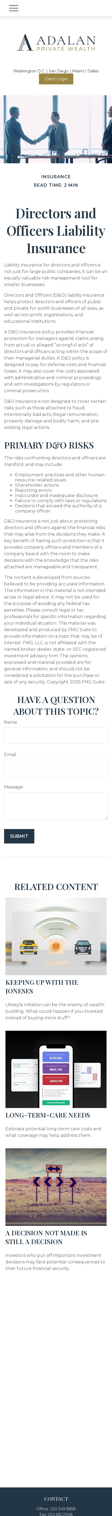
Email (10, 754)
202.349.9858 (63, 1508)
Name (10, 722)
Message (13, 787)
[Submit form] (19, 836)
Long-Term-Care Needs (47, 1114)
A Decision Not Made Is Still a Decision (46, 1237)
